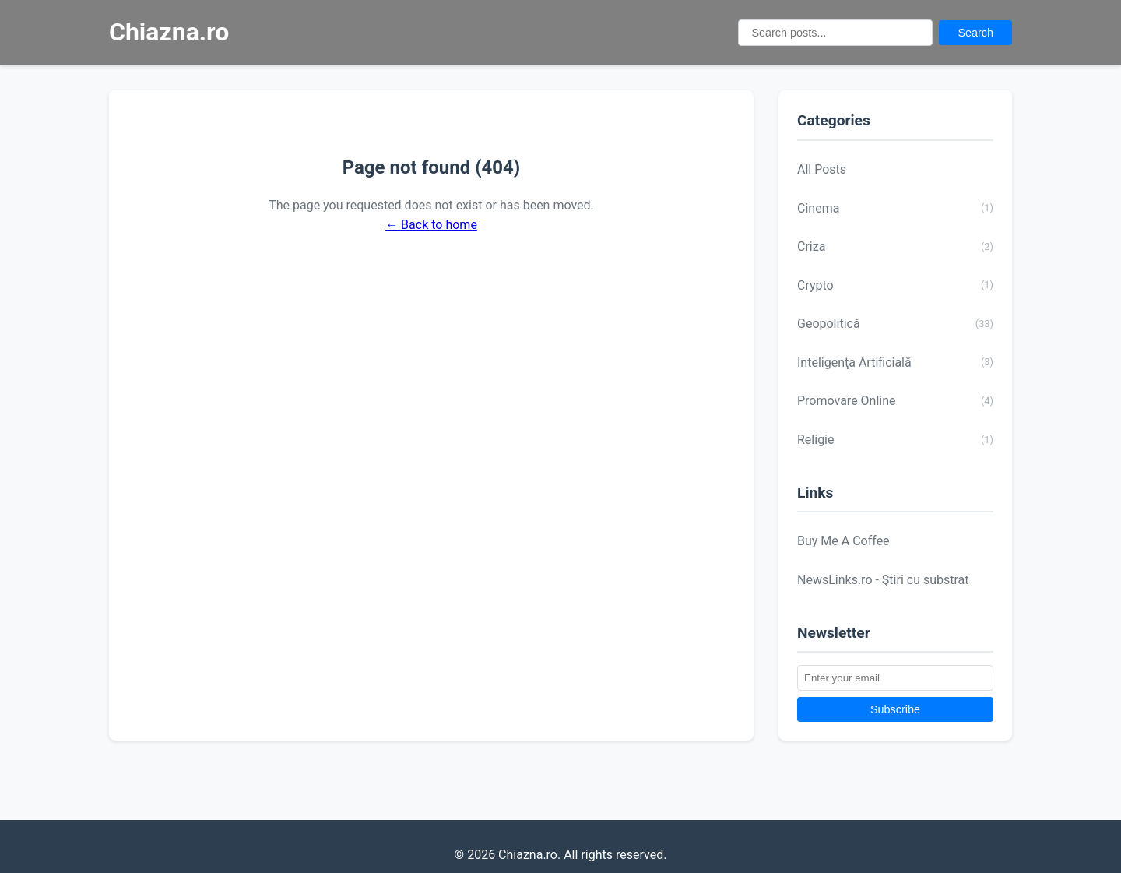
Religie (895, 440)
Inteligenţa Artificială (895, 362)
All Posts (821, 169)
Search (975, 32)
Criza (895, 247)
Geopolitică (895, 324)
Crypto (895, 285)
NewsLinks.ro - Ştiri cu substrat (883, 579)
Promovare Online (895, 401)
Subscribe (895, 709)
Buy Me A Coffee (843, 540)
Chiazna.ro (169, 32)
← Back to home (431, 224)
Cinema (895, 208)
